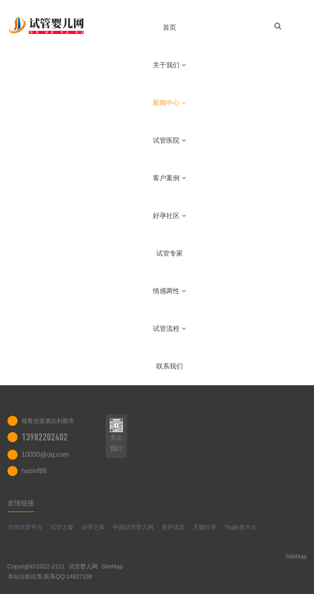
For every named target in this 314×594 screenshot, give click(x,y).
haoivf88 (34, 470)
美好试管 (173, 527)
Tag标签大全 (240, 527)
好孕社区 (169, 215)
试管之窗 (61, 527)
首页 (169, 27)
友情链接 (21, 503)
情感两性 (169, 290)
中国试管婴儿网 (133, 527)
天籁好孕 (204, 527)
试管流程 (169, 328)
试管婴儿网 (83, 566)
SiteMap (111, 566)
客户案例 (169, 178)
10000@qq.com (45, 454)
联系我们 (169, 366)
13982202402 (45, 437)
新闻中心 (169, 102)
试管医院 (169, 140)
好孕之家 (93, 527)
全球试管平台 (25, 527)
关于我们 (169, 65)
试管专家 (169, 253)
